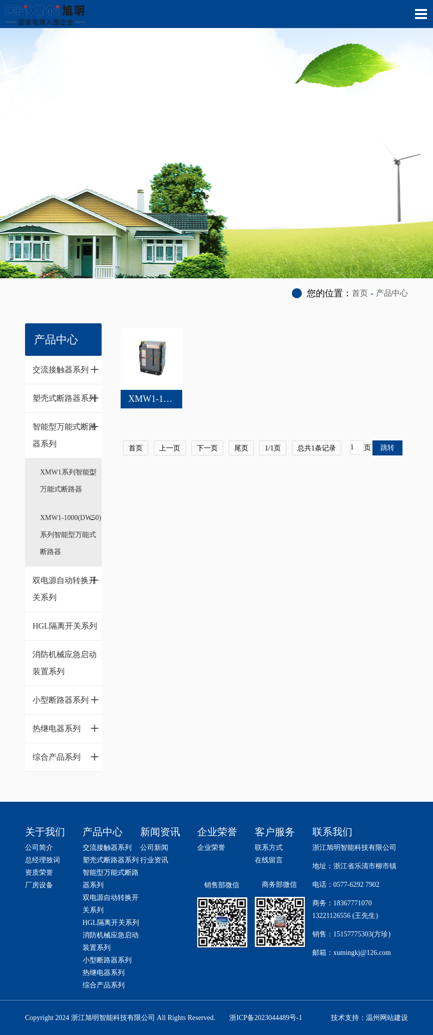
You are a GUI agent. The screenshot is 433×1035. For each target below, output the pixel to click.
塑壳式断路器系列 (66, 398)
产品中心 (392, 293)
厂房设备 (39, 885)
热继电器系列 (66, 728)
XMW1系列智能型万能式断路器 (68, 480)
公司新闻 (154, 847)
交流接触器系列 (66, 369)
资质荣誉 (39, 872)
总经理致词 (42, 860)
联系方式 (269, 847)
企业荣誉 (211, 847)
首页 (360, 293)
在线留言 (269, 860)
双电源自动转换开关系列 (66, 586)
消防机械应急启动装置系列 (65, 663)
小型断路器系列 (66, 700)
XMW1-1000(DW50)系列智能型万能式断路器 (70, 535)
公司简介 (39, 847)
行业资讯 (154, 860)
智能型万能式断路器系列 (66, 432)
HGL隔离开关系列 (65, 626)
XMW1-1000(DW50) (167, 399)
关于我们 (45, 831)
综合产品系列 (66, 757)
